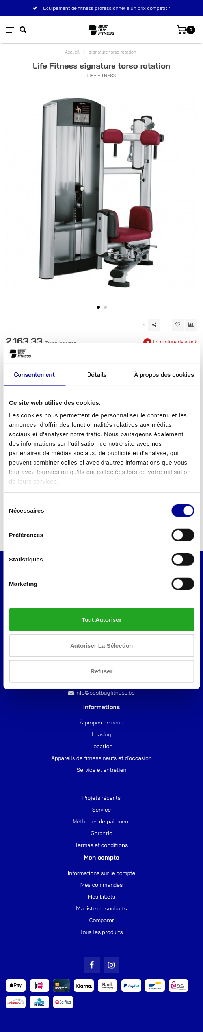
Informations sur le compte (102, 872)
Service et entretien (102, 769)
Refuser (102, 671)
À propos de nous (101, 722)
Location (102, 746)
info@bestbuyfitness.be (105, 692)
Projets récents (101, 797)
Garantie (101, 833)
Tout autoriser (102, 619)
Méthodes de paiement (101, 821)
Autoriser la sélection (101, 645)
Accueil (72, 52)
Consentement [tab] (34, 374)
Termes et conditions (101, 845)
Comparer (101, 920)
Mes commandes (101, 884)
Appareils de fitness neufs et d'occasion (101, 757)
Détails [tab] (97, 374)
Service (101, 809)
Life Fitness (101, 75)
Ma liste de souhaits (101, 908)
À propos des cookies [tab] (164, 374)
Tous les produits (101, 932)
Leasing (101, 734)
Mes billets (101, 896)
